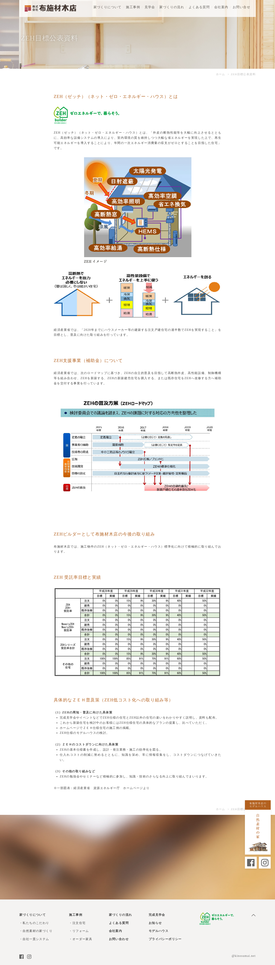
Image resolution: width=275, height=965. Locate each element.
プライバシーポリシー (165, 939)
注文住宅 (79, 923)
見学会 (150, 4)
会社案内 (221, 4)
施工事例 (133, 4)
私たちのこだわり (36, 923)
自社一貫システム (36, 939)
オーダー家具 (82, 939)
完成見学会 (157, 914)
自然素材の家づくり (37, 931)
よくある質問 (199, 4)
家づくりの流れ (171, 4)
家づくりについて (107, 4)
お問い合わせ (119, 939)
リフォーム (80, 931)
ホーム (220, 74)
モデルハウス (158, 931)
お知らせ (155, 923)
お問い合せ (241, 4)
